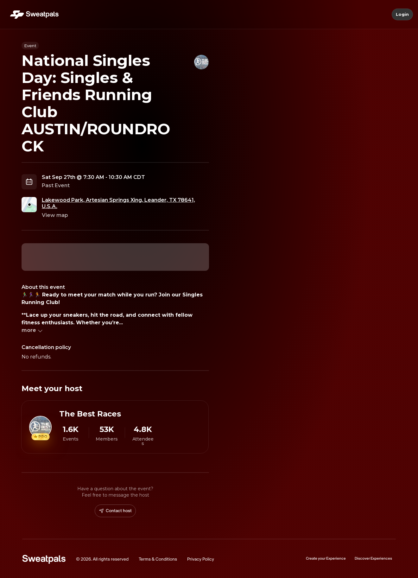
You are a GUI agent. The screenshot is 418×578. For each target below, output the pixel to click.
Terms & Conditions (158, 559)
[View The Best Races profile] (115, 427)
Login (402, 14)
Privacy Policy (200, 559)
